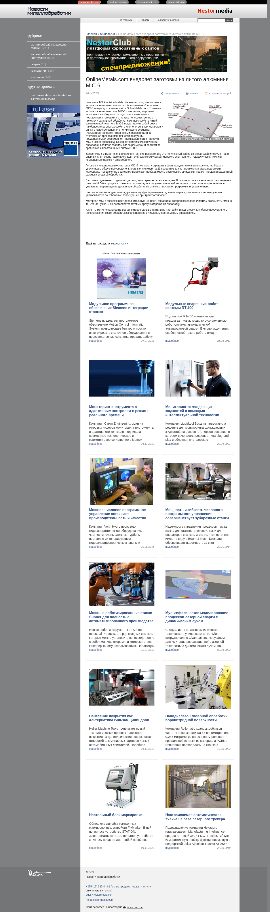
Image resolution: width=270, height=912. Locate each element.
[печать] (192, 93)
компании (41, 77)
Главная (91, 34)
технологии (42, 70)
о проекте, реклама (168, 20)
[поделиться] (170, 93)
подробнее (96, 341)
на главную (126, 20)
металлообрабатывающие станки (49, 46)
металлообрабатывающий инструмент (49, 56)
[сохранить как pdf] (218, 93)
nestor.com (89, 2)
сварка (38, 64)
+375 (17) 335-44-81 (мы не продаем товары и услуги (118, 886)
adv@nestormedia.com (99, 894)
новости (145, 20)
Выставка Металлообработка (51, 96)
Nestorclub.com (135, 907)
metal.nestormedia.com (100, 899)
